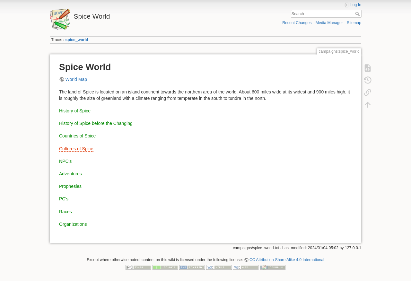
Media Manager (329, 23)
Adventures (70, 173)
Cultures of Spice (76, 148)
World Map (76, 79)
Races (65, 211)
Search (358, 14)
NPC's (65, 161)
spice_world (77, 40)
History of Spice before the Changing (96, 123)
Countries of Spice (77, 135)
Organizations (73, 224)
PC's (63, 198)
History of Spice (75, 110)
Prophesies (70, 186)
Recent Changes (296, 23)
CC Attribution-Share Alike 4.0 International (286, 260)
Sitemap (354, 23)
